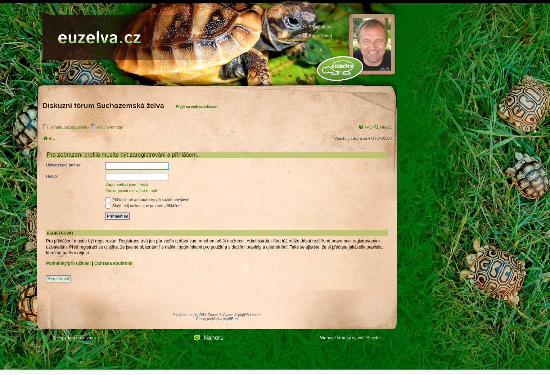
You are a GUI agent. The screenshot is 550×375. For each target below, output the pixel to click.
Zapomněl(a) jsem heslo (126, 184)
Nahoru (213, 337)
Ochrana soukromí (113, 263)
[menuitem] (64, 127)
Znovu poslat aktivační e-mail (131, 190)
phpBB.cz (230, 319)
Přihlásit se (317, 27)
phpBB (198, 315)
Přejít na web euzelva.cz (196, 107)
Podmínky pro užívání (68, 263)
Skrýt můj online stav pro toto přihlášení (143, 206)
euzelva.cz (86, 337)
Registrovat (317, 35)
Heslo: (52, 176)
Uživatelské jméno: (64, 165)
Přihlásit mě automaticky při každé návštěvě (147, 199)
